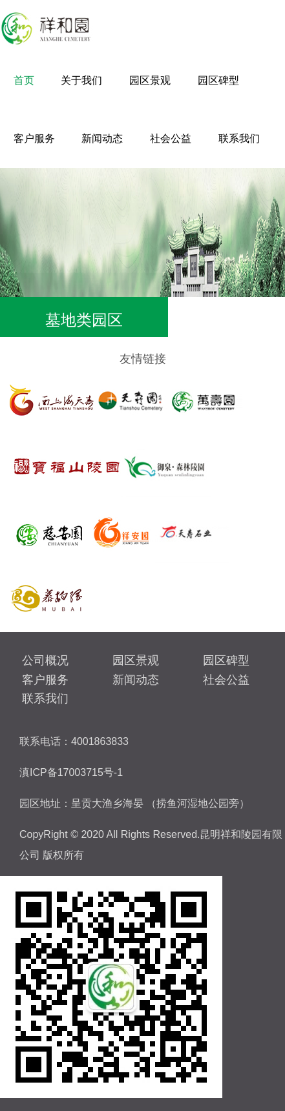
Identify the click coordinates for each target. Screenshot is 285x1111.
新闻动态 (102, 138)
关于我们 (81, 80)
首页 (24, 80)
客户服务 (34, 138)
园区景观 (150, 80)
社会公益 (170, 138)
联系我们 (239, 138)
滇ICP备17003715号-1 (71, 772)
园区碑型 (218, 80)
